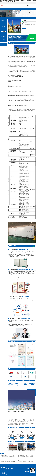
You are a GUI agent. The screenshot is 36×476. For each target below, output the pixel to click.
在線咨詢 (27, 471)
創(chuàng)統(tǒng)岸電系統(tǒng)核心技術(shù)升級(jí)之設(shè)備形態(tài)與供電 (24, 456)
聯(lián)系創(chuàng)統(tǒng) (3, 40)
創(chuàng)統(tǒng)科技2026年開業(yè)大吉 (5, 455)
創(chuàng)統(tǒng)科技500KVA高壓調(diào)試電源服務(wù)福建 (7, 461)
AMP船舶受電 (3, 24)
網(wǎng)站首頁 (3, 20)
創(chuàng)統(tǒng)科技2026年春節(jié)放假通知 (22, 455)
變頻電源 (3, 26)
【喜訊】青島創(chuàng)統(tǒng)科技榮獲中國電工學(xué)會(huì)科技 (7, 456)
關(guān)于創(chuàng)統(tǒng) (3, 37)
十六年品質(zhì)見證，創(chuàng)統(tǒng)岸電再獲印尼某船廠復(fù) (24, 461)
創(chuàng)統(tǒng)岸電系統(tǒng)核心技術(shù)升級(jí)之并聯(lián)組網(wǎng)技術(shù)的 (7, 458)
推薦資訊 (2, 453)
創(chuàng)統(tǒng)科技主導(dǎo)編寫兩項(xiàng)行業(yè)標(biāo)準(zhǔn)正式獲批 (24, 458)
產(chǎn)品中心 (3, 31)
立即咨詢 (24, 28)
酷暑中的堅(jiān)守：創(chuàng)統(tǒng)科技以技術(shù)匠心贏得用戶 (24, 460)
